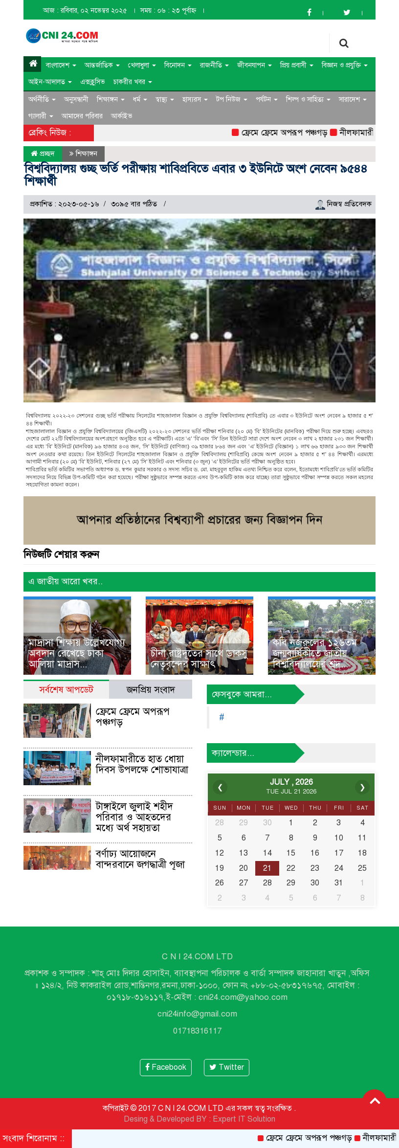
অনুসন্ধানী (76, 99)
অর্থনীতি (42, 99)
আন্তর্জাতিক (102, 65)
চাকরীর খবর (132, 82)
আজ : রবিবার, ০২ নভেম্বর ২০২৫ (85, 10)
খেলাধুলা (142, 65)
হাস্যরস (195, 99)
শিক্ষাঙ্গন (111, 99)
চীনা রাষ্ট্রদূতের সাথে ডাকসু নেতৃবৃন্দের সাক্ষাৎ (199, 658)
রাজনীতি (214, 65)
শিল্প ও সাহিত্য (308, 99)
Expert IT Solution (244, 1119)
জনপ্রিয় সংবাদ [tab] (151, 689)
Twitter (226, 1067)
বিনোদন (178, 65)
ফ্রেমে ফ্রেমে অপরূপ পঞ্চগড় (290, 133)
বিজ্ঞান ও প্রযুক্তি (345, 65)
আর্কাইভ (122, 116)
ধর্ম (140, 99)
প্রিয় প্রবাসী (296, 65)
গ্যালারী (40, 116)
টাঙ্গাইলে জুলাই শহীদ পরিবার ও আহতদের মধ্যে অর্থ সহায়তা (134, 817)
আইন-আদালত (50, 82)
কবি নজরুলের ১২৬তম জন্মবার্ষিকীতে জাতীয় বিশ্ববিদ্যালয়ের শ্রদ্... (315, 653)
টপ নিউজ (231, 99)
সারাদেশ (353, 99)
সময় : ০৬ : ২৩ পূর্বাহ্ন (168, 10)
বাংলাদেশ (61, 65)
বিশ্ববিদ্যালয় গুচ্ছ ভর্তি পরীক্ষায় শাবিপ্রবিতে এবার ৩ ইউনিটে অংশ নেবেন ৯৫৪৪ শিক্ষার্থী (196, 175)
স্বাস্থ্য (164, 99)
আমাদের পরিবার (82, 116)
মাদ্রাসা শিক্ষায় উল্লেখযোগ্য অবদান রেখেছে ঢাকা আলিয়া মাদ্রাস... (76, 653)
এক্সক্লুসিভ (92, 82)
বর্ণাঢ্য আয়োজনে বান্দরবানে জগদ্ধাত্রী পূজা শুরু (140, 865)
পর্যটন (267, 99)
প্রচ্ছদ (43, 153)
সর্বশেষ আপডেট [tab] (66, 689)
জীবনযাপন (254, 65)
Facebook (165, 1067)
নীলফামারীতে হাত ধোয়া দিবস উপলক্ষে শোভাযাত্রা (142, 764)
